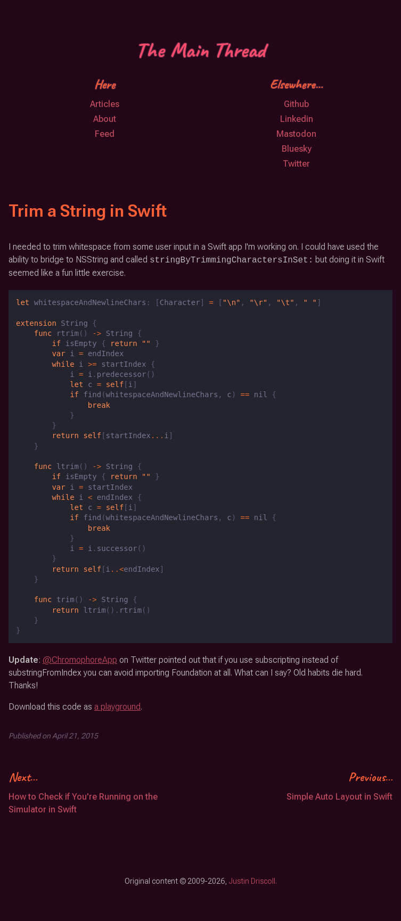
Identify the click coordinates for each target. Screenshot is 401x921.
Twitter (296, 164)
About (104, 119)
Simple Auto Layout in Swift (339, 797)
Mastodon (296, 134)
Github (296, 104)
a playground (117, 707)
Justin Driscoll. (252, 881)
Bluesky (297, 149)
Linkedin (296, 119)
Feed (104, 134)
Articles (104, 104)
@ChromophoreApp (80, 660)
